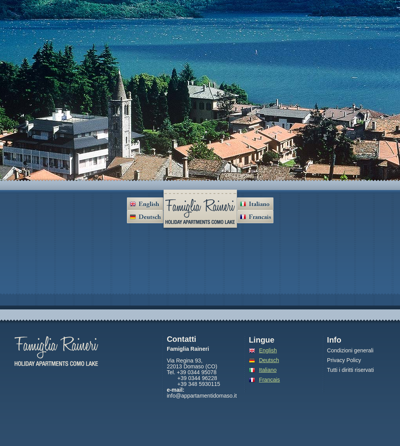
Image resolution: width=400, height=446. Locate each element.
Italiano (268, 370)
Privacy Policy (344, 360)
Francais (269, 380)
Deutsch (269, 360)
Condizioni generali (350, 351)
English (268, 350)
